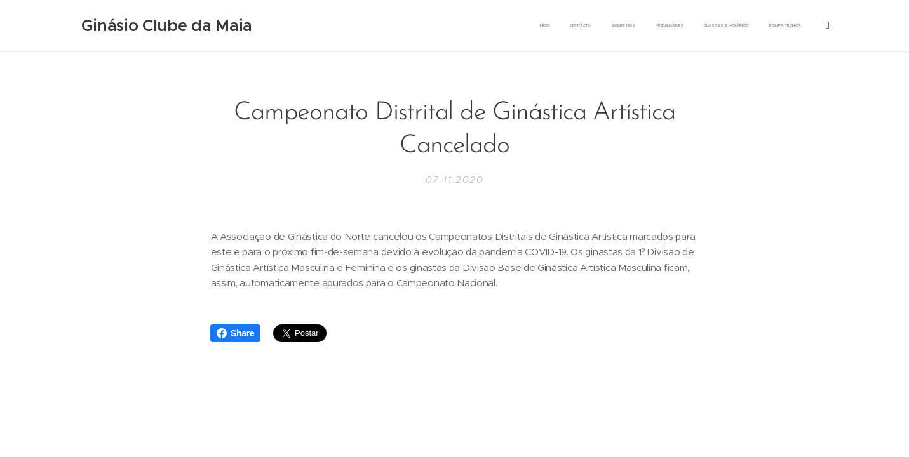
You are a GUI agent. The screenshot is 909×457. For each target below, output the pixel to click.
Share (235, 333)
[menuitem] (595, 26)
